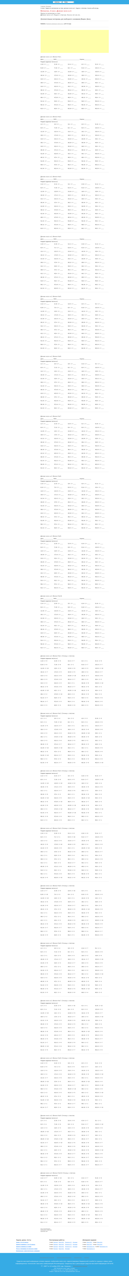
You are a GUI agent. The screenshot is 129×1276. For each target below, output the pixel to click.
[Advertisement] (75, 41)
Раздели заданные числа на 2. (55, 23)
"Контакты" (86, 1257)
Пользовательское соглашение (47, 1257)
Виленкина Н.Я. (91, 1246)
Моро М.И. (61, 1242)
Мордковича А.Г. (91, 1248)
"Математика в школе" (80, 1266)
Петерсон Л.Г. (68, 1242)
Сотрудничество (78, 1257)
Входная (56, 1242)
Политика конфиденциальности (64, 1257)
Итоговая (75, 1242)
